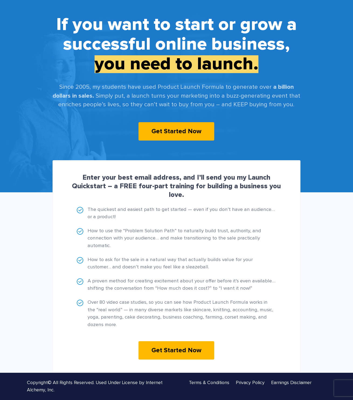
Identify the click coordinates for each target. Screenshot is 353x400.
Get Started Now (176, 131)
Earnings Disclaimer (291, 382)
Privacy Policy (250, 382)
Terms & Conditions (209, 382)
